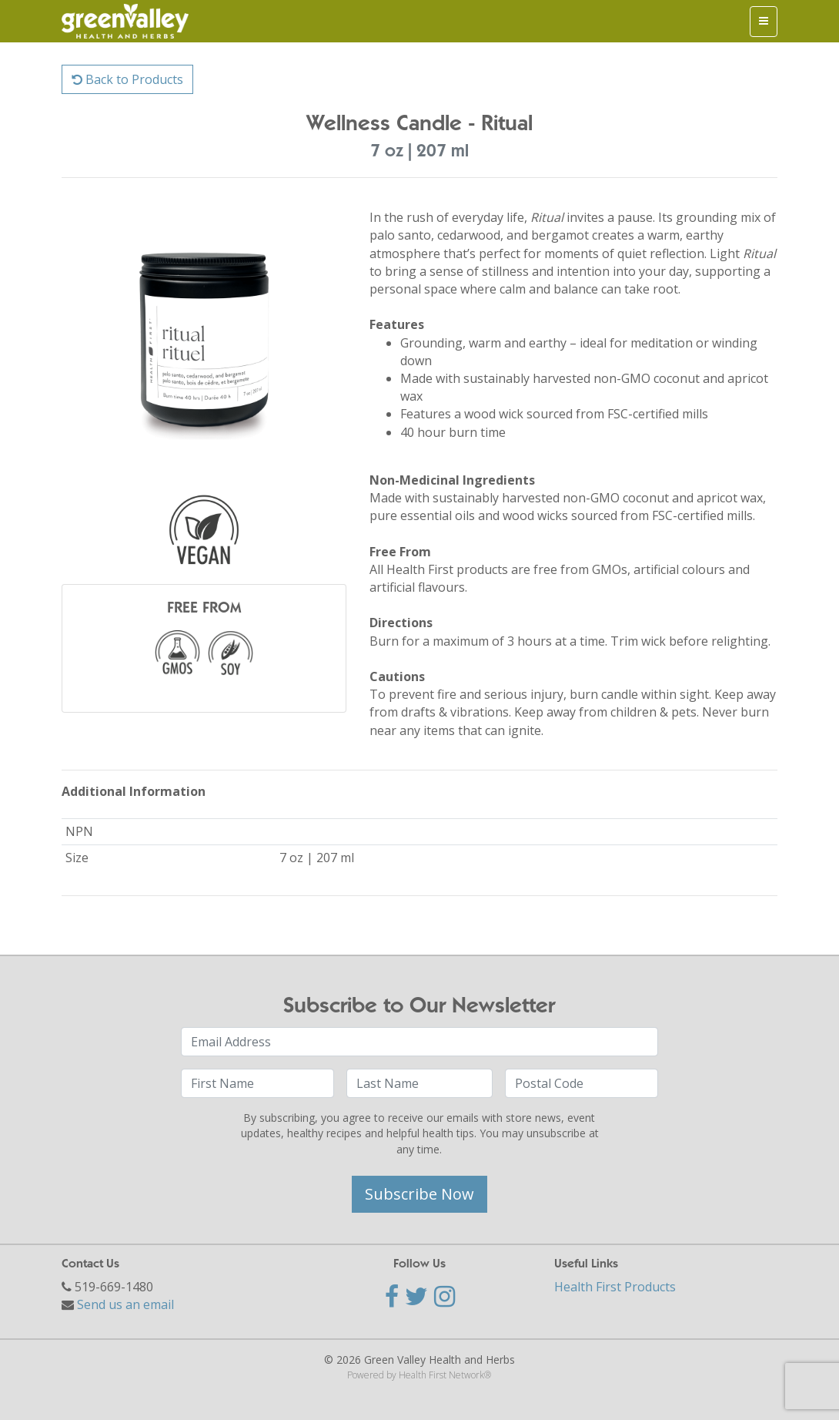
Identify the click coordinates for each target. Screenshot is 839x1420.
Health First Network (441, 1374)
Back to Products (127, 79)
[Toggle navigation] (763, 21)
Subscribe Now (419, 1193)
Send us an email (125, 1304)
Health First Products (615, 1286)
